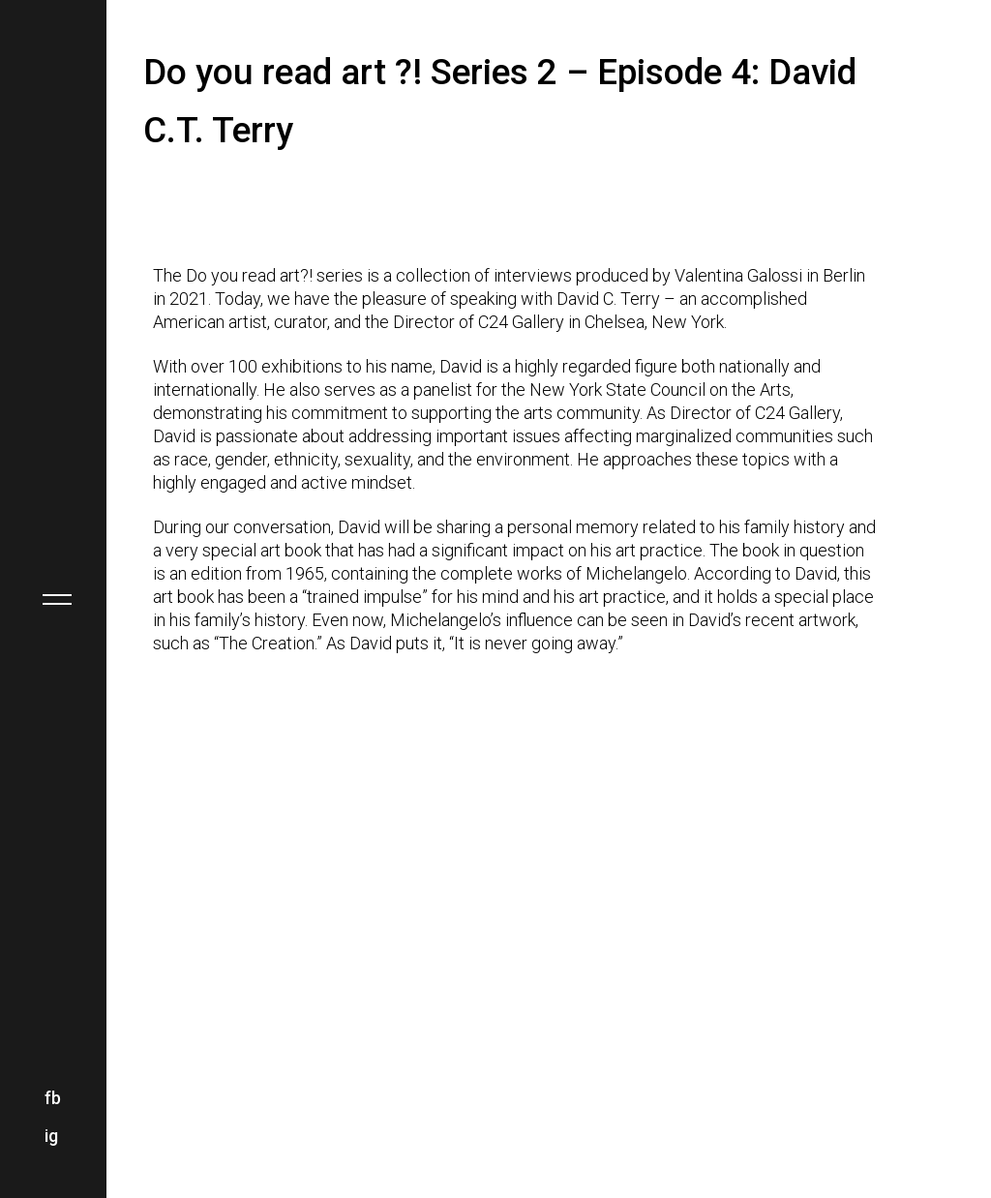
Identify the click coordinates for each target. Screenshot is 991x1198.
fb (53, 1098)
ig (51, 1135)
